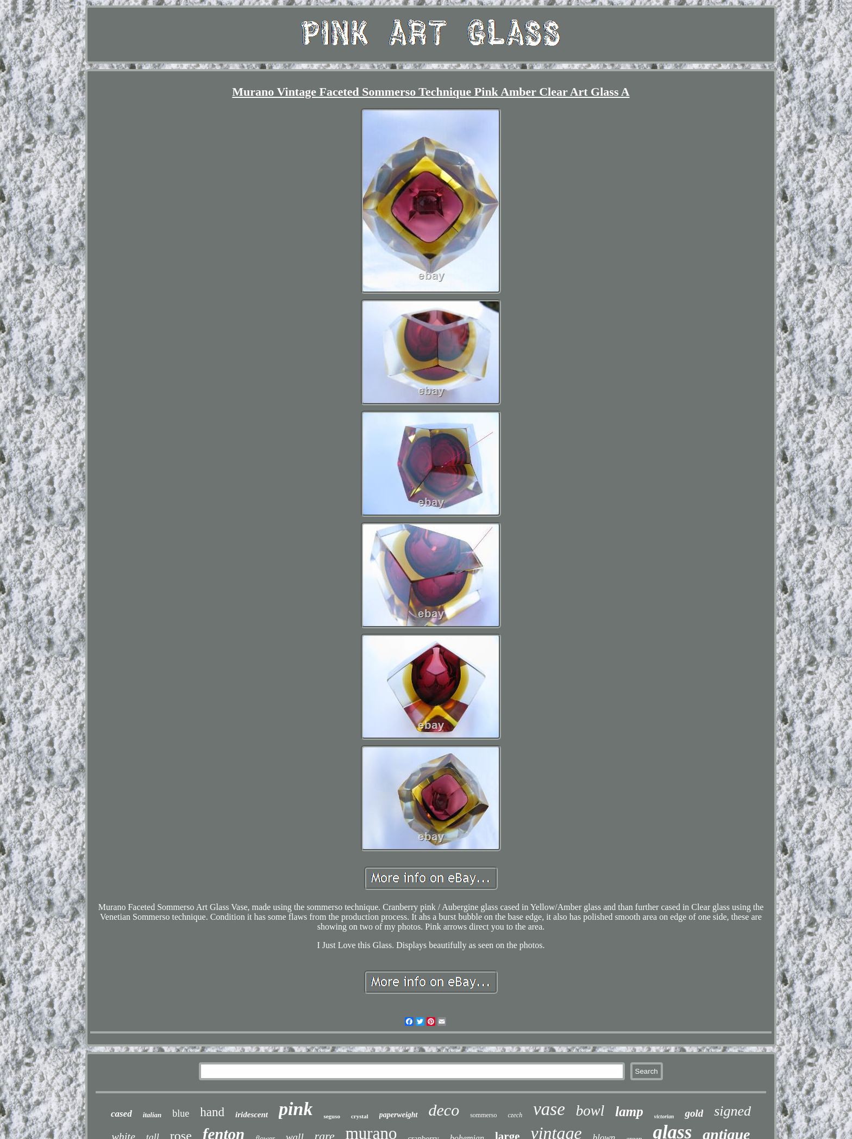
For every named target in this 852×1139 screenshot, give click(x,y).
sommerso (483, 1115)
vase (549, 1109)
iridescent (251, 1114)
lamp (629, 1111)
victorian (664, 1116)
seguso (331, 1116)
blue (180, 1113)
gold (694, 1113)
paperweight (398, 1115)
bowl (590, 1111)
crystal (359, 1116)
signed (732, 1111)
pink (295, 1109)
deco (444, 1110)
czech (515, 1115)
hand (212, 1112)
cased (121, 1114)
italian (152, 1115)
